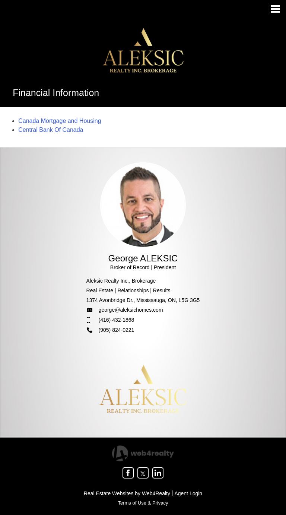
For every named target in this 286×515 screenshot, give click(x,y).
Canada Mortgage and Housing (59, 121)
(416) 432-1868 (116, 320)
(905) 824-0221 (116, 330)
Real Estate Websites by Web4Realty (127, 493)
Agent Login (188, 493)
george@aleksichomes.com (131, 310)
